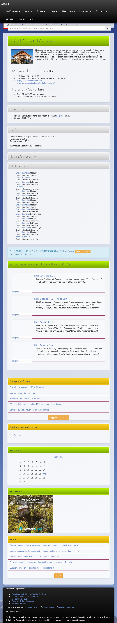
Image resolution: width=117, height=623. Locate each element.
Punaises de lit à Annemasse (23, 601)
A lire (58, 575)
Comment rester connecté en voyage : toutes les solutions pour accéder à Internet (44, 545)
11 (32, 470)
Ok (108, 28)
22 (20, 478)
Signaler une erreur (83, 251)
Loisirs (53, 11)
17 (28, 474)
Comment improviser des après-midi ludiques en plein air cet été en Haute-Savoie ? (45, 551)
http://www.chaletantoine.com (29, 81)
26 (36, 478)
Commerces (101, 11)
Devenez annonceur (66, 607)
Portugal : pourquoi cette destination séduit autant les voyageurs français (41, 562)
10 (28, 470)
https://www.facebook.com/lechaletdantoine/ (36, 83)
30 (24, 482)
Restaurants (85, 11)
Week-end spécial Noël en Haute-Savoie (26, 398)
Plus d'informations (23, 156)
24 (28, 478)
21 (44, 474)
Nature (28, 11)
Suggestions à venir (58, 417)
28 (44, 478)
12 (36, 470)
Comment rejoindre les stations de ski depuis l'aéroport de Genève (38, 556)
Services (10, 19)
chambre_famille (23, 237)
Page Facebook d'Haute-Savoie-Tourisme (29, 594)
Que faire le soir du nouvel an (22, 393)
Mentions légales (49, 607)
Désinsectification (19, 603)
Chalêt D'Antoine (23, 173)
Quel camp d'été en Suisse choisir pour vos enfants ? (32, 568)
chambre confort (23, 177)
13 (40, 470)
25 (32, 478)
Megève (59, 116)
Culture (41, 11)
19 (36, 474)
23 (24, 478)
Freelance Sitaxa (33, 607)
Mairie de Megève (67, 251)
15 (20, 474)
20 (40, 474)
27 (40, 478)
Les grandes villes (27, 19)
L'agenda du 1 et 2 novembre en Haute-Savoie (29, 410)
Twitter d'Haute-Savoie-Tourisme (25, 596)
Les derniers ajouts (20, 599)
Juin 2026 (58, 457)
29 (20, 482)
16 (24, 474)
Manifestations (13, 11)
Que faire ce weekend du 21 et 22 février (27, 387)
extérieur (20, 186)
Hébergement (68, 11)
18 (32, 474)
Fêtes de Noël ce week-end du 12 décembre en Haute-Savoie (35, 404)
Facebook (18, 435)
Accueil (11, 25)
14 (44, 470)
